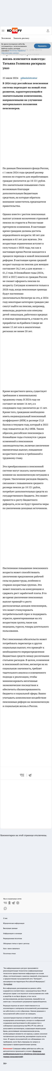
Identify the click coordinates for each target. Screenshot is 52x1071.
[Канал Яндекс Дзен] (18, 903)
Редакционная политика (12, 938)
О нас (5, 918)
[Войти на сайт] (48, 30)
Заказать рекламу (21, 38)
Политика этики (9, 953)
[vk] (22, 775)
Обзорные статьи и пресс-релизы (16, 943)
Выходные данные (10, 928)
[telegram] (31, 775)
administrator (29, 78)
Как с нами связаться (11, 948)
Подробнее (8, 984)
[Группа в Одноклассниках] (9, 903)
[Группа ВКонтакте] (5, 903)
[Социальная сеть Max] (5, 908)
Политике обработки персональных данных (13, 52)
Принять (42, 46)
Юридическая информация (13, 923)
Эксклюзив (6, 38)
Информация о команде (12, 933)
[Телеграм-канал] (14, 903)
